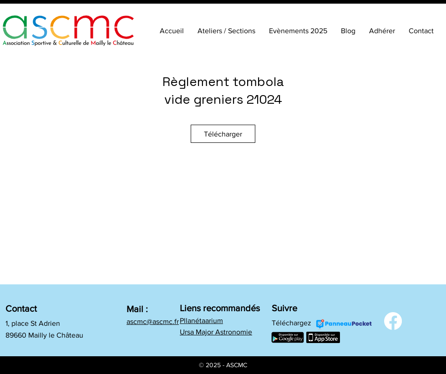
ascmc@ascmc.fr (153, 321)
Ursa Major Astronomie (216, 332)
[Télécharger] (223, 134)
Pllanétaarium (201, 320)
